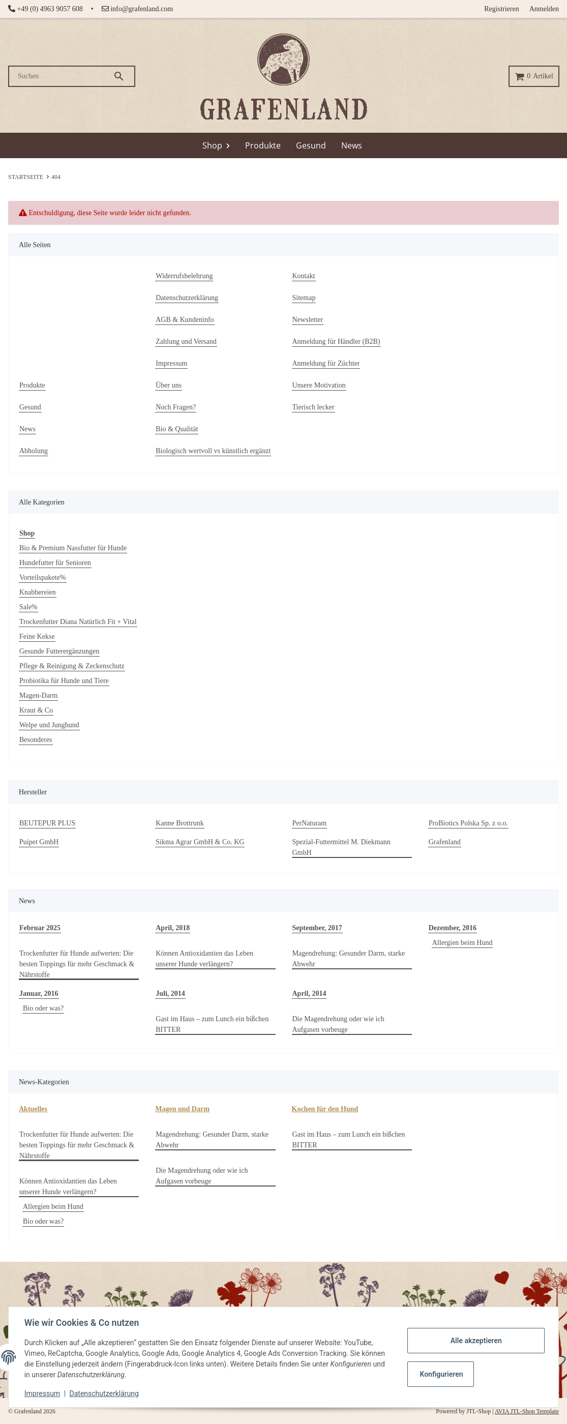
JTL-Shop (479, 1411)
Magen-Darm (38, 695)
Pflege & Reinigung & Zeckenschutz (72, 666)
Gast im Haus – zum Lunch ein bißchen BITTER (212, 1024)
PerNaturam (309, 823)
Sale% (28, 607)
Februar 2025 (40, 928)
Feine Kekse (37, 636)
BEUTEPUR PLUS (47, 823)
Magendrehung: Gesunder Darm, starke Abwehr (348, 959)
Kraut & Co (36, 710)
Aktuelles (33, 1109)
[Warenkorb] (534, 76)
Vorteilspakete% (42, 577)
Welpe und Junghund (49, 725)
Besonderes (35, 740)
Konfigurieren (441, 1374)
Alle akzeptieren (475, 1341)
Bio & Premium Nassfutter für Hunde (73, 548)
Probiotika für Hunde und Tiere (64, 681)
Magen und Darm (182, 1109)
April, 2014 (309, 993)
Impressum (43, 1393)
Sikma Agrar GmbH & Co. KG (200, 842)
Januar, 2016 (38, 993)
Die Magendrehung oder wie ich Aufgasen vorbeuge (338, 1024)
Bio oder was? (43, 1008)
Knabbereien (37, 592)
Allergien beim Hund (462, 942)
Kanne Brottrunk (179, 823)
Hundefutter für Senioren (55, 563)
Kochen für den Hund (325, 1109)
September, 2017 (317, 928)
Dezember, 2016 (452, 928)
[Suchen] (61, 76)
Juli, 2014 (170, 993)
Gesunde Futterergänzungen (59, 651)
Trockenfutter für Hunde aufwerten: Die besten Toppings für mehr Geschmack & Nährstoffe (76, 964)
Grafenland (445, 842)
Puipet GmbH (38, 842)
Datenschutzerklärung (104, 1393)
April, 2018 (173, 928)
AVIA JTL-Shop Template (527, 1411)
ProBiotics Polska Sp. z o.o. (468, 823)
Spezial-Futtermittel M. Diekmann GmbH (341, 847)
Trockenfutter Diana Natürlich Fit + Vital (78, 622)
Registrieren (501, 9)
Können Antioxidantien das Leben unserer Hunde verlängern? (204, 959)
